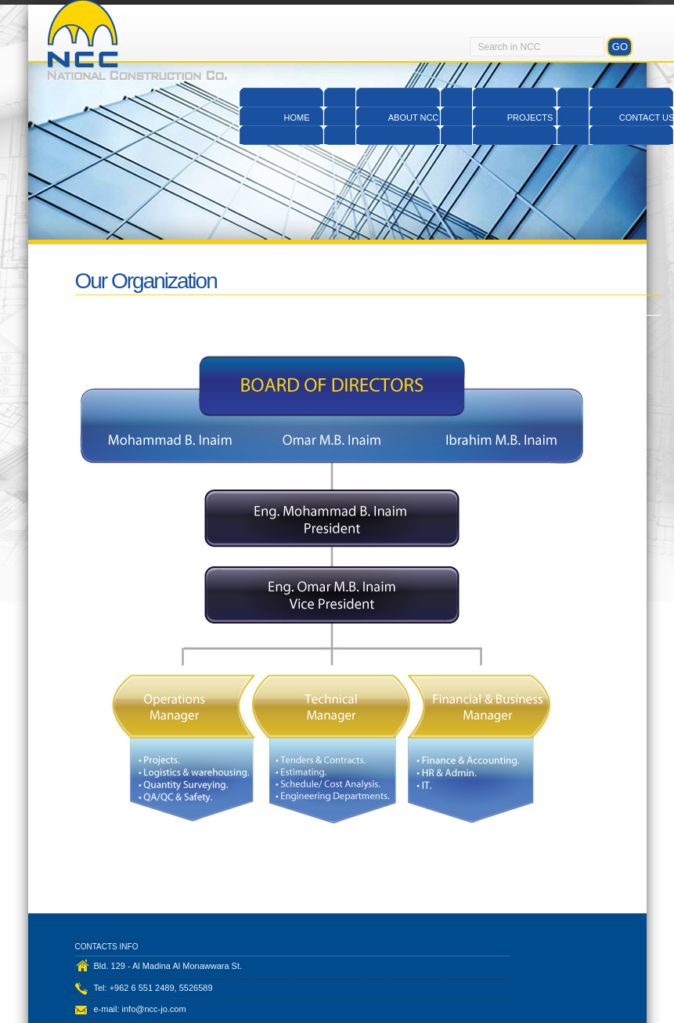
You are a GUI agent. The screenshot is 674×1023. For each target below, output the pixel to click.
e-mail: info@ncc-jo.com (140, 1009)
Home (297, 117)
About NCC (413, 117)
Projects (530, 117)
